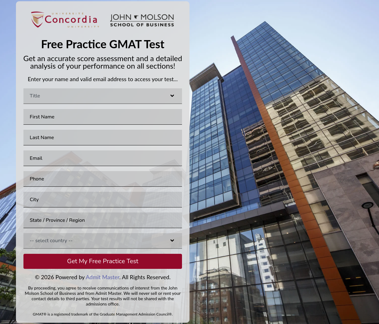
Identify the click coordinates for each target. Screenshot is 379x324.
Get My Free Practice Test (103, 261)
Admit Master (102, 277)
